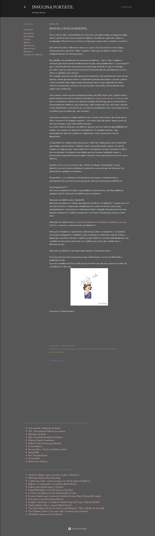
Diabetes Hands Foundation (41, 440)
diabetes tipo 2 (30, 49)
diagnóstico (28, 52)
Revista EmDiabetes (77, 41)
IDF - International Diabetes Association (46, 431)
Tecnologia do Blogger (77, 528)
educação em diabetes (33, 55)
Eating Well (33, 452)
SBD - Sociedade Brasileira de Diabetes (45, 437)
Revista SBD (34, 458)
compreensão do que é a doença (109, 98)
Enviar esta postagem (67, 346)
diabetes (27, 42)
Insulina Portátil (52, 7)
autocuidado (29, 36)
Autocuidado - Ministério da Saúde (44, 428)
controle (27, 39)
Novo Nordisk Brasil (37, 455)
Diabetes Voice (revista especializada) (44, 443)
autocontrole (29, 33)
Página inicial (39, 13)
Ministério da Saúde (37, 434)
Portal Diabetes (35, 446)
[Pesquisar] (126, 7)
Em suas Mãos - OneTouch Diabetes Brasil (47, 449)
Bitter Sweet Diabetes (38, 461)
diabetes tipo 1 (29, 45)
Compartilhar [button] (29, 24)
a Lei (63, 177)
